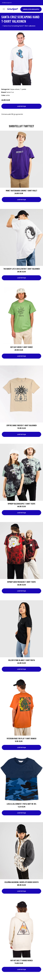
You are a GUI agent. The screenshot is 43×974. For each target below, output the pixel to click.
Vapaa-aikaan (15, 89)
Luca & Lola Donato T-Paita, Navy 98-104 (21, 804)
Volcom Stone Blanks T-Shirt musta (21, 660)
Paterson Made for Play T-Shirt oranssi (21, 738)
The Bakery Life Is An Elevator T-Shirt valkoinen (21, 269)
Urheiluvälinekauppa (31, 9)
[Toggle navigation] (3, 9)
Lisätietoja (21, 106)
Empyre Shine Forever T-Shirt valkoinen (22, 425)
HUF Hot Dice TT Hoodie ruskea (21, 960)
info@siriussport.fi (7, 2)
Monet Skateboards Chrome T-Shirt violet (21, 190)
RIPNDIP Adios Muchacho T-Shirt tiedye (21, 582)
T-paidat (23, 89)
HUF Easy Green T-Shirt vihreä (21, 347)
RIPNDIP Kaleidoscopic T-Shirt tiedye (21, 504)
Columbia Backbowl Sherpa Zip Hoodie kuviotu (21, 882)
